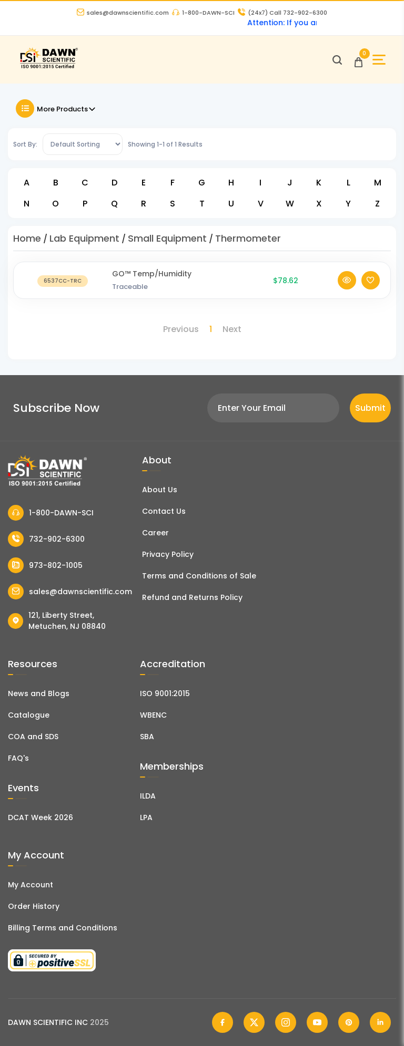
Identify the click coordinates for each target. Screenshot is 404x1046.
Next (232, 329)
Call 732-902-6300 (282, 12)
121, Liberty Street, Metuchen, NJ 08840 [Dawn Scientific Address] (57, 620)
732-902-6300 (46, 539)
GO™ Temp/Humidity (151, 273)
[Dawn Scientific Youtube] (317, 1022)
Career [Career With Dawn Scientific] (155, 532)
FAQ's (18, 758)
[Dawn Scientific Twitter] (254, 1022)
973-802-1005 (45, 565)
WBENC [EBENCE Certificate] (153, 715)
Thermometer (248, 238)
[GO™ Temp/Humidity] (63, 280)
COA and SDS (33, 736)
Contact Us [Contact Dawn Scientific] (164, 511)
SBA (147, 736)
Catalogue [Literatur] (28, 715)
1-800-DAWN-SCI (203, 12)
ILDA (148, 796)
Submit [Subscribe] (370, 408)
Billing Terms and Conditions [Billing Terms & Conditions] (62, 928)
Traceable (130, 287)
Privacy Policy (168, 554)
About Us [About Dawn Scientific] (159, 489)
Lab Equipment (84, 238)
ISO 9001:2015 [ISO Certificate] (165, 693)
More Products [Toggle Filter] (56, 108)
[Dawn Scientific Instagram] (285, 1022)
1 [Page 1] (210, 329)
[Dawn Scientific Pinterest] (348, 1022)
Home (27, 238)
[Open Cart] (358, 60)
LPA (146, 817)
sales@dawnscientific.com (123, 12)
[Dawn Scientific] (48, 67)
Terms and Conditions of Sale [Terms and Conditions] (199, 576)
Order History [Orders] (33, 906)
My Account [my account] (30, 884)
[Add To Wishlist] (370, 280)
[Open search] (337, 60)
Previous (181, 329)
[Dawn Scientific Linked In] (380, 1022)
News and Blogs (38, 693)
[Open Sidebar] (379, 60)
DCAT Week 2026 (40, 817)
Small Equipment (167, 238)
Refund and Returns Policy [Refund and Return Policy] (192, 597)
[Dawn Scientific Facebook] (222, 1022)
